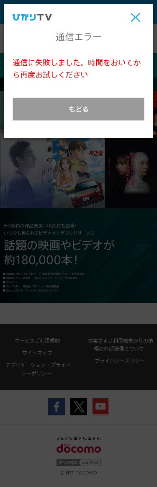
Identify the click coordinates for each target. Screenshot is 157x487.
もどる (79, 109)
